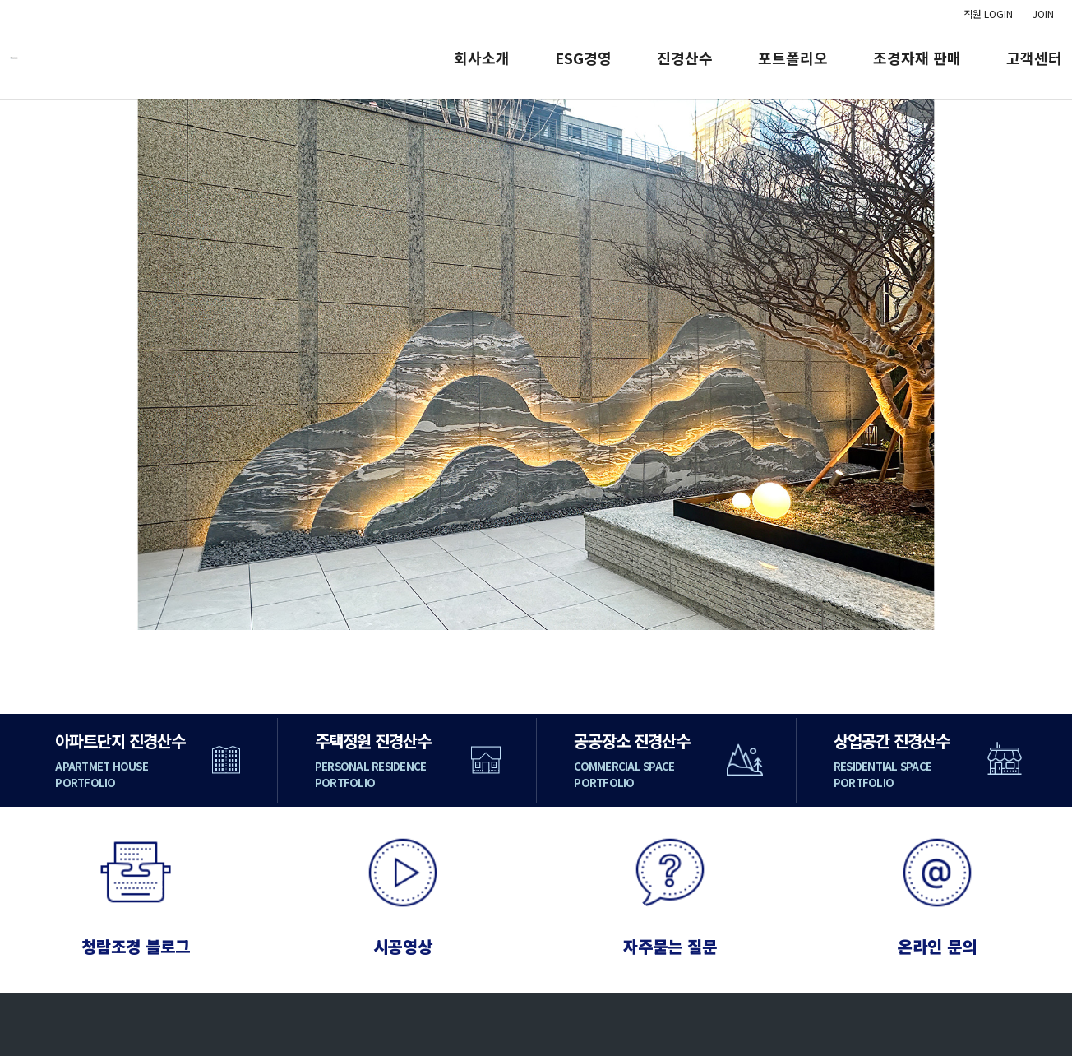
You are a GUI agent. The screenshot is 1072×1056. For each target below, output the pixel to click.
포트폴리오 (793, 57)
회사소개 (482, 57)
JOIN (1043, 14)
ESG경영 (583, 57)
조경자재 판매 (917, 57)
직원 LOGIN (988, 14)
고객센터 (1034, 57)
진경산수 (685, 57)
